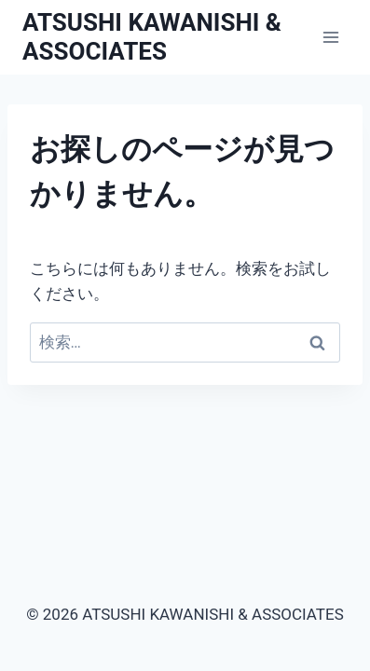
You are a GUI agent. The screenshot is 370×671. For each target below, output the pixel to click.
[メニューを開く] (330, 36)
